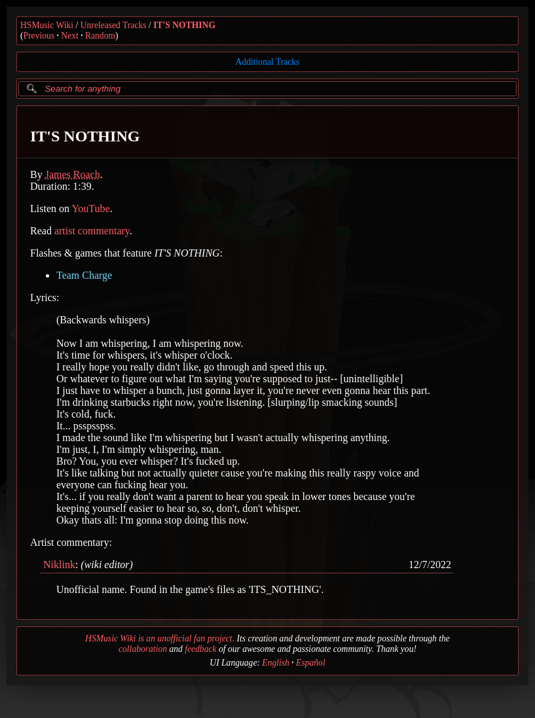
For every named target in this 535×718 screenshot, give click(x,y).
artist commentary (92, 230)
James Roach (72, 174)
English (275, 663)
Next (69, 36)
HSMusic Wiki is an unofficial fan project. (159, 638)
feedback (200, 649)
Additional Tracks (268, 62)
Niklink (59, 564)
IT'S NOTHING (184, 25)
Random (100, 36)
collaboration (143, 649)
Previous (39, 36)
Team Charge (84, 275)
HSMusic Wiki (46, 25)
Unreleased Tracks (114, 25)
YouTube (90, 208)
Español (310, 663)
